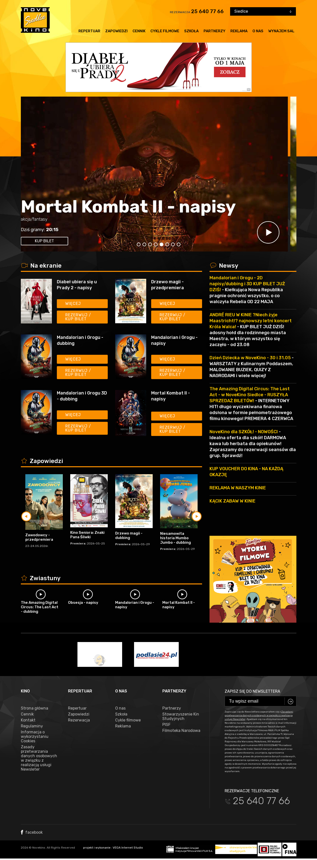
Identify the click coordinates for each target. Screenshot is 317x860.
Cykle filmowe (164, 31)
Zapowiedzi (116, 31)
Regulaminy (32, 726)
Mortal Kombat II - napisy (137, 206)
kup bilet (53, 241)
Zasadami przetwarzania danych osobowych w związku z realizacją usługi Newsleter (259, 715)
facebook (32, 832)
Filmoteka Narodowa (181, 730)
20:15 (61, 229)
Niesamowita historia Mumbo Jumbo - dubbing (175, 538)
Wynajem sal (281, 31)
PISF (166, 724)
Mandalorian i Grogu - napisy (174, 340)
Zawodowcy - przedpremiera (39, 537)
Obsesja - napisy (83, 602)
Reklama (238, 31)
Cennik (139, 31)
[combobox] (263, 11)
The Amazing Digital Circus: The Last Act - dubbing (39, 607)
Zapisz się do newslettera (252, 691)
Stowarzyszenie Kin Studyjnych (180, 716)
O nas (257, 31)
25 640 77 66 (207, 11)
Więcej (73, 303)
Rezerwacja (79, 720)
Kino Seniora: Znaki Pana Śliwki (87, 534)
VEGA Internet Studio (128, 847)
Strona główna (34, 708)
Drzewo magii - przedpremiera (167, 284)
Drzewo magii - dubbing (128, 535)
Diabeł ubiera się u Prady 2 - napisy (77, 284)
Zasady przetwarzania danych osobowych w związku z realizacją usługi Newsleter (39, 758)
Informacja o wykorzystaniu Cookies (34, 736)
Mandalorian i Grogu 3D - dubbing (82, 396)
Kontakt (28, 720)
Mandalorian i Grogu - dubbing (80, 340)
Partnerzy (214, 31)
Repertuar (89, 31)
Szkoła (191, 31)
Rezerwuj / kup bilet (78, 317)
